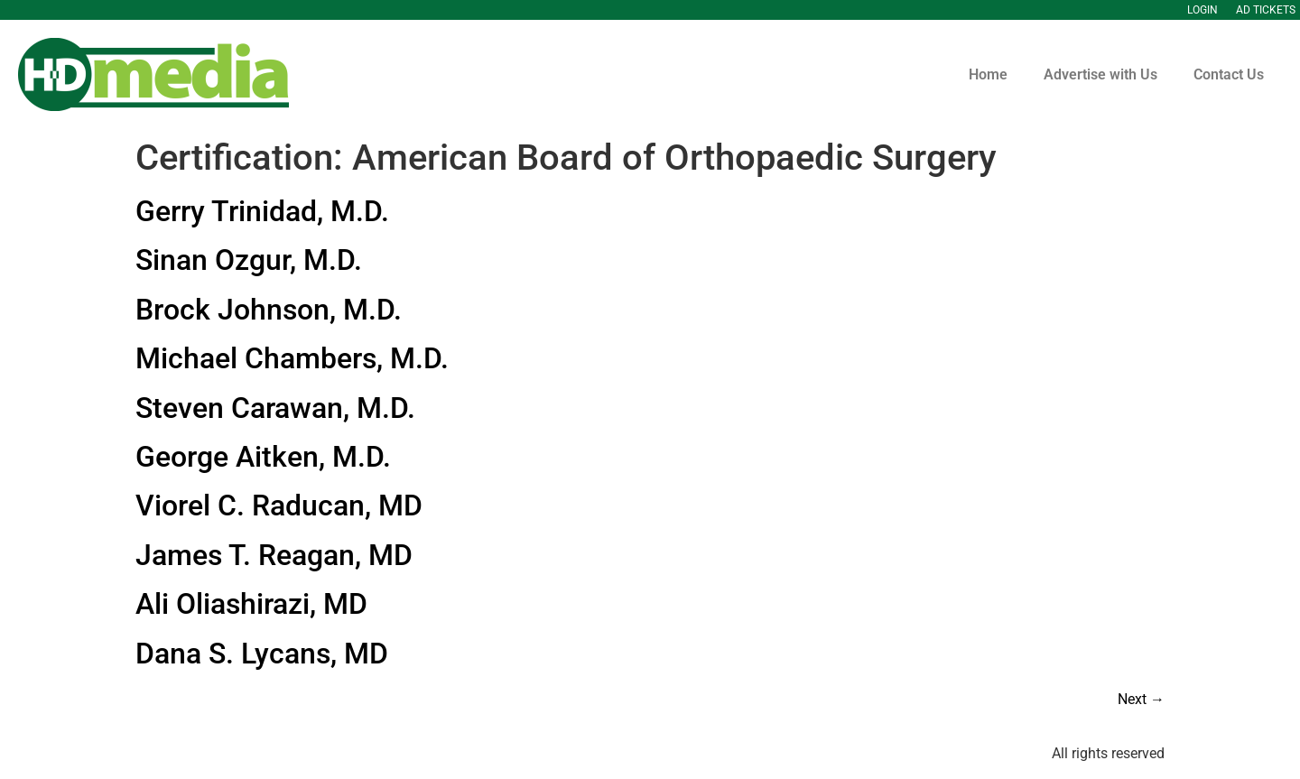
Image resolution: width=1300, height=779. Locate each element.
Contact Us (1228, 74)
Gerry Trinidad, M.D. (262, 211)
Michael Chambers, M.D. (292, 358)
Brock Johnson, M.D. (268, 309)
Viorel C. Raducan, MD (278, 505)
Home (988, 74)
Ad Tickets (1265, 10)
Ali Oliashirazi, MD (251, 604)
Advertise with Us (1100, 74)
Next (1141, 699)
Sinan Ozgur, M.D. (248, 260)
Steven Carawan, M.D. (275, 408)
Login (1202, 10)
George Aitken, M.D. (263, 457)
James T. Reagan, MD (274, 555)
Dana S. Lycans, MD (261, 653)
